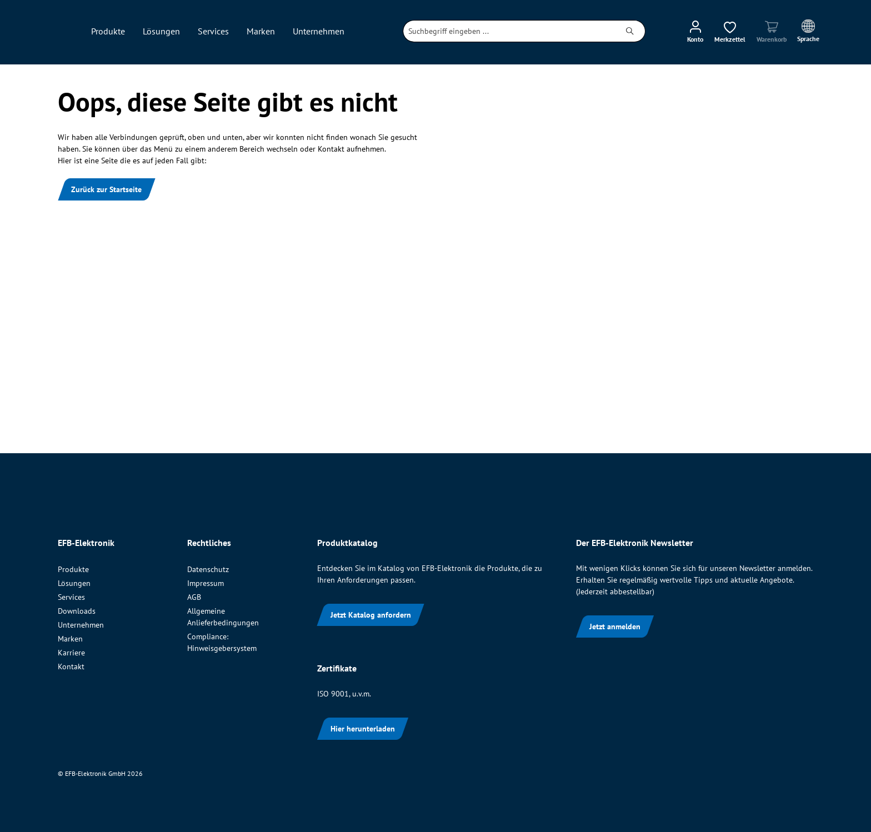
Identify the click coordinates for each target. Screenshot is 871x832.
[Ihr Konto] (695, 31)
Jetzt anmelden (614, 626)
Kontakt (71, 666)
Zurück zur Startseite (106, 189)
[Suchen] (630, 31)
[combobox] (509, 31)
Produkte (73, 569)
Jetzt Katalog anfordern (371, 615)
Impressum (205, 583)
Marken (70, 639)
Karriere (71, 653)
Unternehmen (81, 625)
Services (71, 597)
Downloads (77, 611)
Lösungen (74, 583)
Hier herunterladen (363, 729)
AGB (194, 597)
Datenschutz (208, 569)
